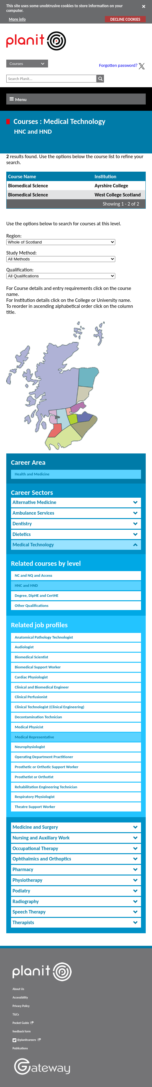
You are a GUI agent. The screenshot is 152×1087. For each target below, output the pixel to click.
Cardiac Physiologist (31, 677)
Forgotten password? (118, 65)
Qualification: (20, 270)
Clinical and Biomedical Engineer (42, 687)
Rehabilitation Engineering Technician (46, 786)
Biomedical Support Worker (38, 667)
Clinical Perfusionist (31, 696)
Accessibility (20, 997)
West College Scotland (118, 195)
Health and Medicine (32, 474)
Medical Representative (34, 737)
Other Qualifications (31, 605)
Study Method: (21, 253)
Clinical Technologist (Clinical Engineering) (49, 706)
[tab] (76, 502)
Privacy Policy (21, 1006)
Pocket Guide (23, 1023)
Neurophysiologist (30, 746)
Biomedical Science (28, 186)
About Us (18, 989)
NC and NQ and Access (33, 575)
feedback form (22, 1031)
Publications (20, 1048)
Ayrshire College (111, 186)
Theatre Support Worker (35, 806)
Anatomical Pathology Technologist (44, 637)
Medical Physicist (29, 727)
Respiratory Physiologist (35, 796)
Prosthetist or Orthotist (34, 776)
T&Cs (16, 1014)
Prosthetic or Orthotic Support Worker (47, 766)
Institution (105, 176)
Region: (14, 236)
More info (17, 19)
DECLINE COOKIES (125, 19)
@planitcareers (27, 1040)
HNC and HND (26, 585)
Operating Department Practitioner (44, 756)
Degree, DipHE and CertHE (36, 595)
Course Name (22, 176)
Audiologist (24, 647)
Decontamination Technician (38, 717)
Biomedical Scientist (31, 657)
